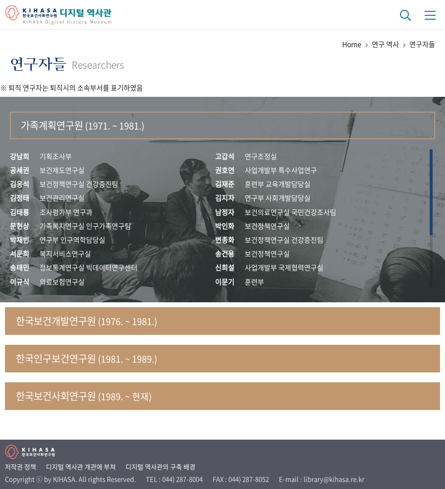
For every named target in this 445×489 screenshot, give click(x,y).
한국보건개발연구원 (86, 321)
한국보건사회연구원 (84, 396)
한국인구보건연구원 (86, 358)
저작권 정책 (20, 466)
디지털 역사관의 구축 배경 (160, 466)
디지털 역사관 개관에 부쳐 (81, 466)
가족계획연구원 (82, 125)
